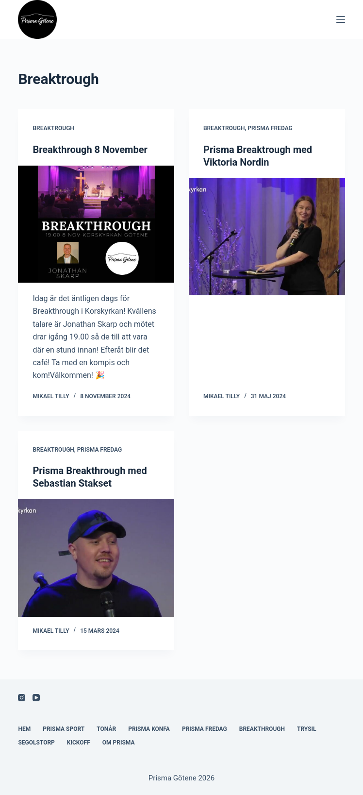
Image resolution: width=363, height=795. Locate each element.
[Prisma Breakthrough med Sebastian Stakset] (96, 557)
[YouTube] (36, 697)
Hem (24, 729)
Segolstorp (36, 742)
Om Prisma (118, 742)
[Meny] (340, 19)
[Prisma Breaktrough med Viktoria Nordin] (267, 236)
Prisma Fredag (270, 128)
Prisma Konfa (149, 729)
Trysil (306, 729)
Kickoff (78, 742)
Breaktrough (53, 128)
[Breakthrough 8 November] (96, 224)
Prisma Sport (63, 729)
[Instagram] (21, 697)
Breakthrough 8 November (90, 149)
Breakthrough (262, 729)
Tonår (106, 729)
